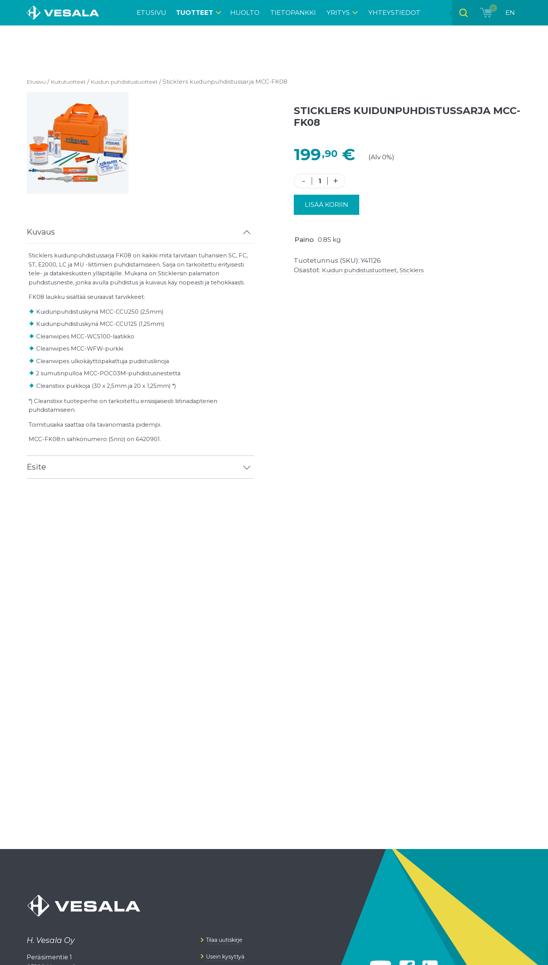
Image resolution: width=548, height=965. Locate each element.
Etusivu (37, 81)
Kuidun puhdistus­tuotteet (137, 81)
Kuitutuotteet (73, 81)
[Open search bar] (460, 12)
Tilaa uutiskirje (229, 955)
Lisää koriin (326, 204)
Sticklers (426, 270)
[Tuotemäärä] (320, 181)
